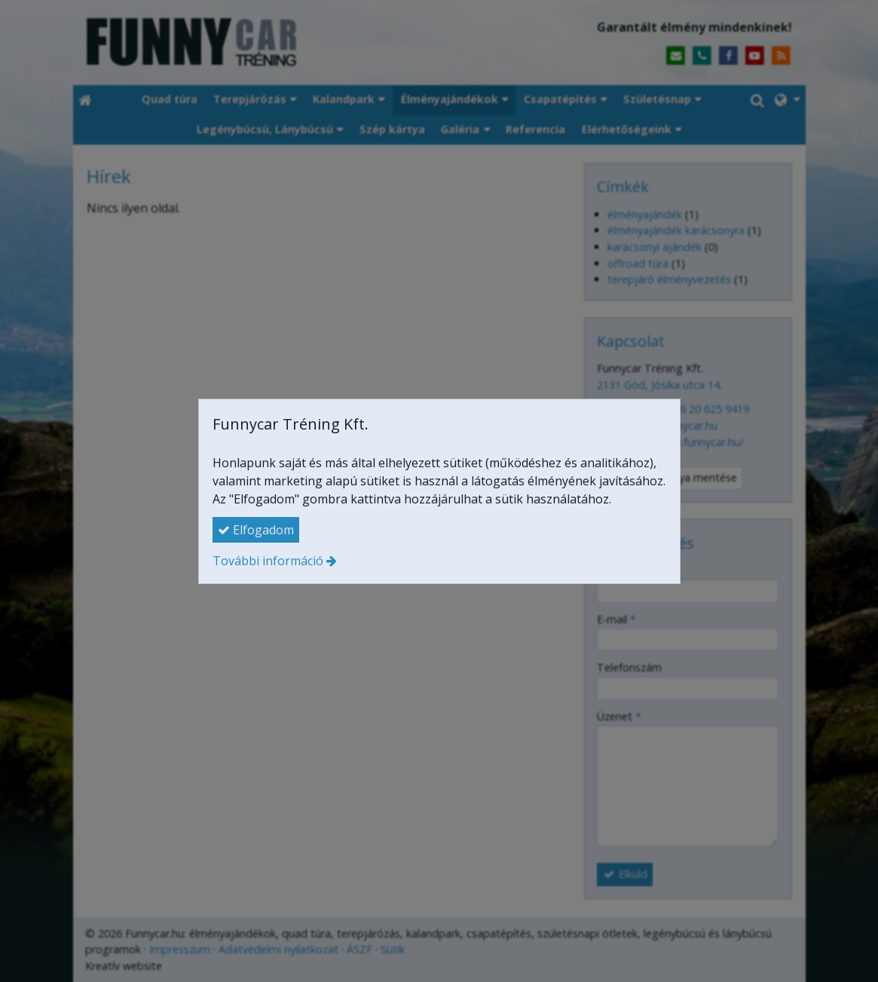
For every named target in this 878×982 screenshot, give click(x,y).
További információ (268, 560)
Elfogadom (256, 530)
